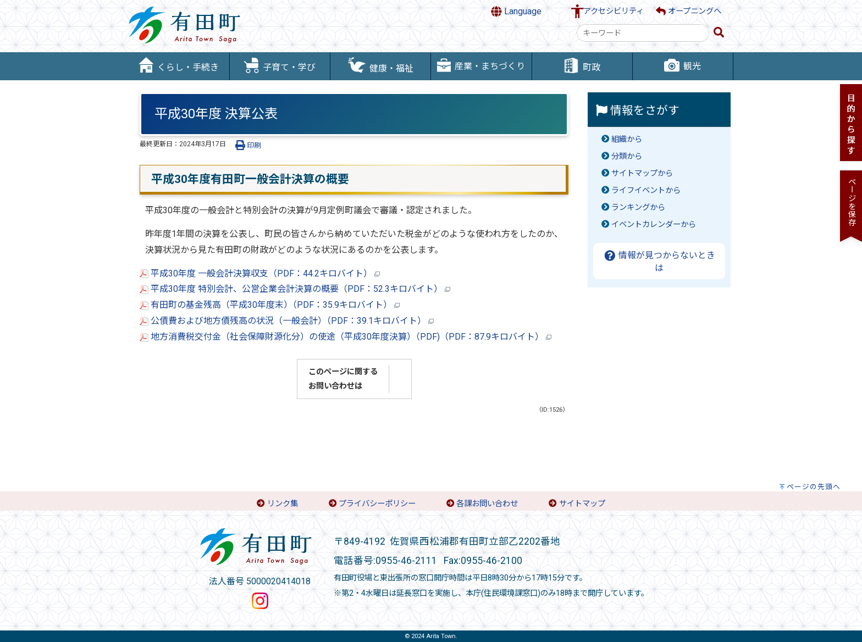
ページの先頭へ (814, 487)
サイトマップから (642, 173)
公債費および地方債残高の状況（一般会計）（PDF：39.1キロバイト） (287, 321)
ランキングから (638, 207)
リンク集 (282, 503)
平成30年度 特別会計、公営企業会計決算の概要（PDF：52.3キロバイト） (295, 289)
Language (516, 11)
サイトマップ (582, 503)
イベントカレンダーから (653, 224)
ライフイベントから (646, 190)
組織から (626, 139)
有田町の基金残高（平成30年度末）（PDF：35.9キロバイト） (270, 305)
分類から (626, 156)
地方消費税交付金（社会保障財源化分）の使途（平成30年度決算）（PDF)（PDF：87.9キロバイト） (345, 336)
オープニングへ (688, 11)
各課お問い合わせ (487, 503)
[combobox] (643, 33)
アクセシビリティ (613, 11)
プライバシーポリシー (377, 503)
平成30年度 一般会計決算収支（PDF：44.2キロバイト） (260, 273)
